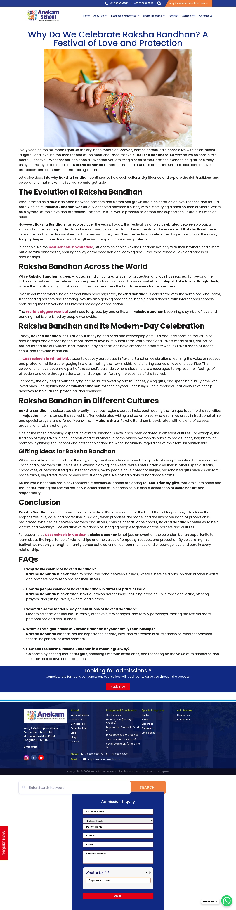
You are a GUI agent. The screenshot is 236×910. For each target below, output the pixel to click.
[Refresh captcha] (148, 872)
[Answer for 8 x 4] (118, 880)
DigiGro (164, 771)
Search (149, 787)
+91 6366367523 (143, 3)
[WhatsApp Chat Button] (226, 900)
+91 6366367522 (119, 3)
